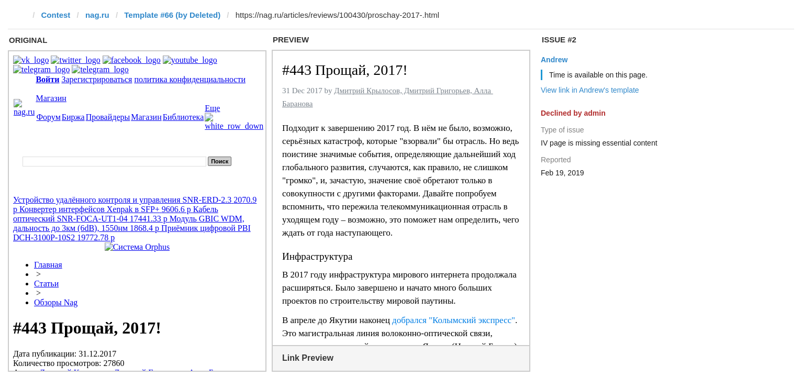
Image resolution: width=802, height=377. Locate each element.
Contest (56, 14)
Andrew (554, 60)
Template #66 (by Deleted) (172, 14)
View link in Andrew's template (590, 90)
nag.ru (97, 14)
